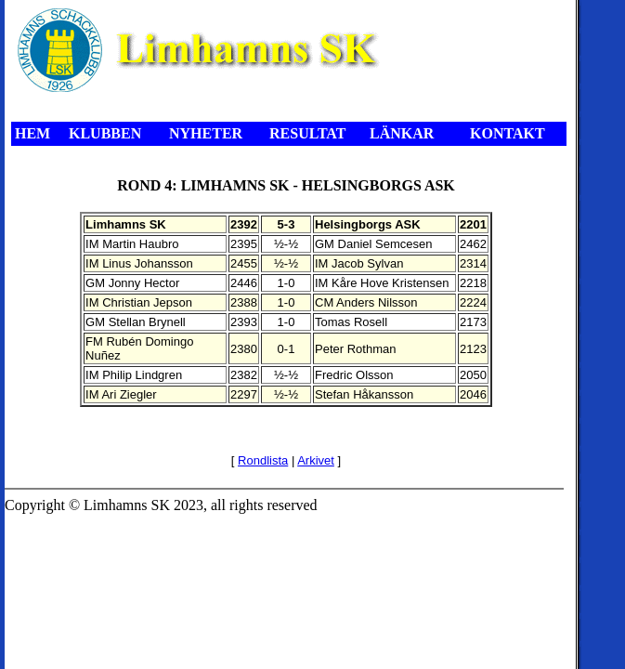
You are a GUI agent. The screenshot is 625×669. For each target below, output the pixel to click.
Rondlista (263, 460)
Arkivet (315, 460)
